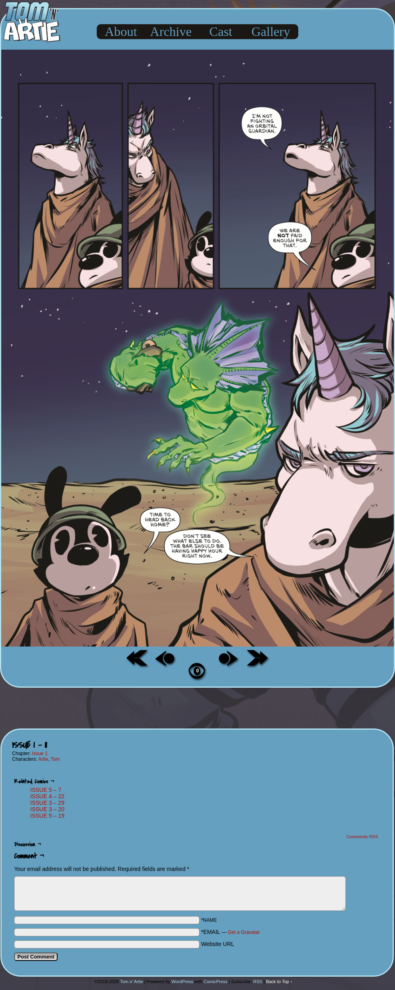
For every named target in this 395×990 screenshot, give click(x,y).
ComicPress (215, 981)
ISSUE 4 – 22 (47, 796)
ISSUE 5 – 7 (45, 790)
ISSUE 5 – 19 (47, 815)
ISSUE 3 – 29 (47, 803)
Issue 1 (40, 753)
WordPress (182, 981)
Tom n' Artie (131, 981)
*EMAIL (230, 932)
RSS (257, 981)
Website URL (217, 944)
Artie (43, 759)
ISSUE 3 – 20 (47, 809)
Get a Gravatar (244, 932)
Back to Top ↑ (279, 981)
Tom (55, 759)
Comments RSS (362, 836)
